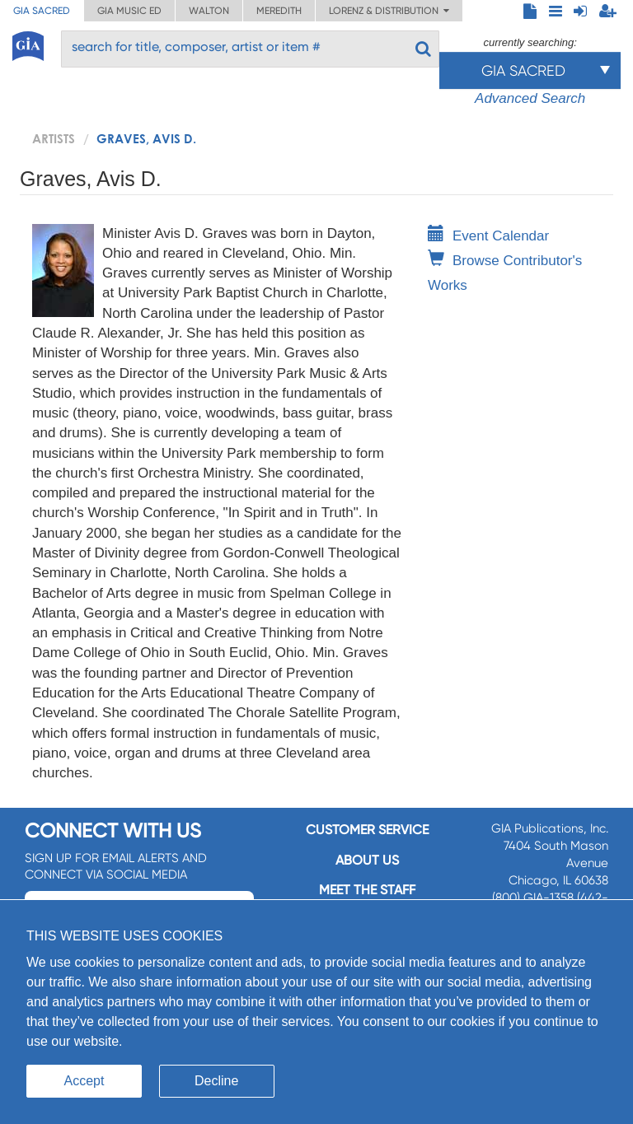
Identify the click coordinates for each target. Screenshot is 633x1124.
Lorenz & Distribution (389, 10)
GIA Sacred (41, 10)
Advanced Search (530, 98)
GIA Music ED (129, 10)
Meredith (279, 10)
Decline (216, 1081)
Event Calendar (488, 236)
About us (367, 860)
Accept (84, 1081)
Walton (209, 10)
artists (53, 138)
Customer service (367, 829)
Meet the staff (367, 890)
